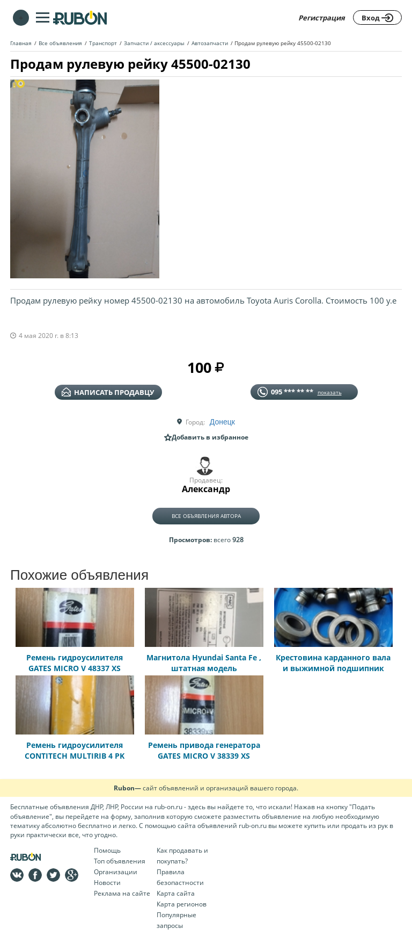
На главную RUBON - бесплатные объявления (80, 17)
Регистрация (321, 18)
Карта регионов (182, 904)
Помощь (107, 850)
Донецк (222, 421)
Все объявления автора (206, 516)
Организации (115, 871)
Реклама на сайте (122, 893)
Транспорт (103, 43)
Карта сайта (176, 893)
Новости (107, 882)
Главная (21, 43)
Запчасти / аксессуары (154, 43)
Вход (377, 18)
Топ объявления (119, 861)
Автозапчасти (210, 43)
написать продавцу (108, 392)
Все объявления (60, 43)
